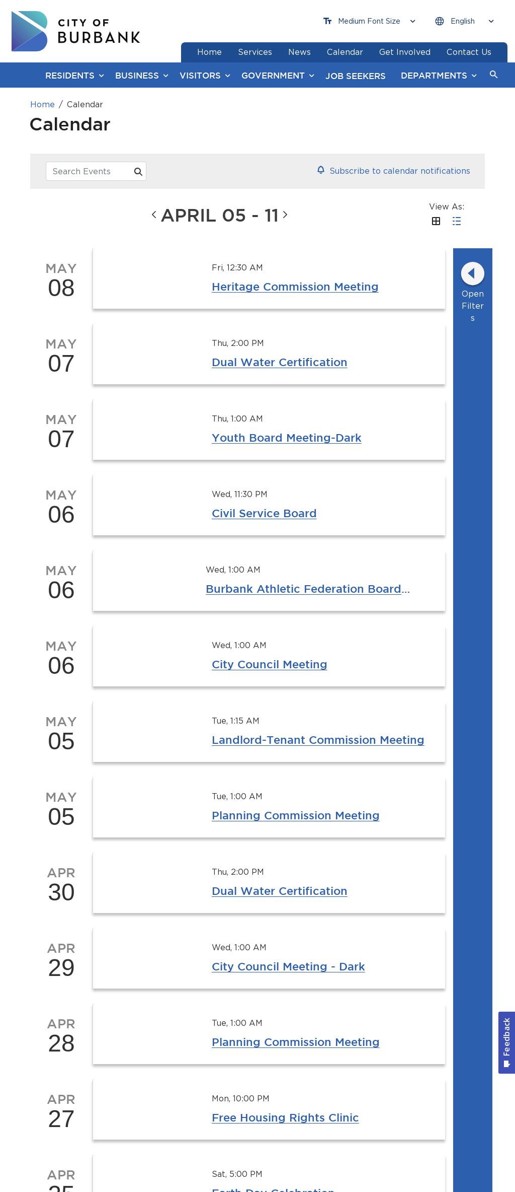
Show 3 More (305, 378)
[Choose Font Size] (369, 21)
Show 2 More (305, 491)
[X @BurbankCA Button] (320, 957)
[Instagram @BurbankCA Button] (94, 957)
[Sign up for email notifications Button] (408, 957)
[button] (493, 75)
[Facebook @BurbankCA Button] (170, 957)
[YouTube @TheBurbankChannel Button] (245, 957)
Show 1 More (246, 378)
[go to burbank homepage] (76, 31)
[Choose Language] (464, 21)
